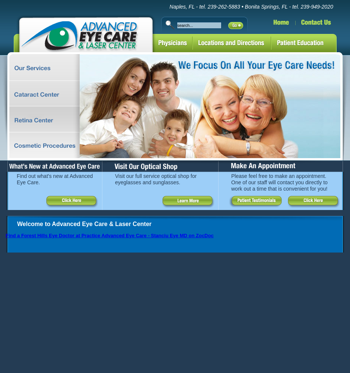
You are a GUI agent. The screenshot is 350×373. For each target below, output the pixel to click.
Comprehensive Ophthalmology (40, 67)
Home (272, 25)
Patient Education (310, 44)
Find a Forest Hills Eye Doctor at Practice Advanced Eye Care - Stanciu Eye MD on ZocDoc (110, 235)
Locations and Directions (231, 44)
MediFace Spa (40, 145)
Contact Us (323, 25)
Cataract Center (40, 93)
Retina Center (40, 119)
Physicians (172, 44)
